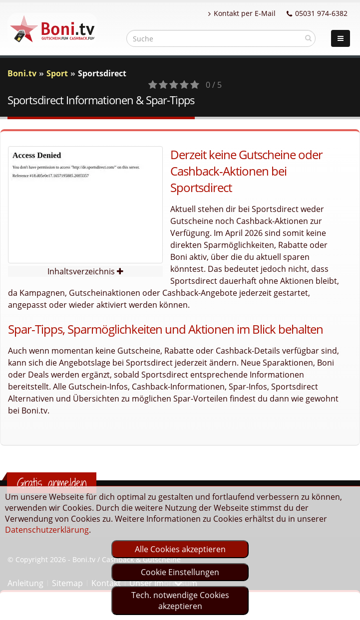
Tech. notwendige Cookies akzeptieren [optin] (180, 601)
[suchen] (308, 38)
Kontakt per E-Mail (242, 13)
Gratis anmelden (51, 482)
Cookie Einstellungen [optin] (180, 572)
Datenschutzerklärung (47, 529)
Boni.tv (21, 73)
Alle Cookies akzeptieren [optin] (180, 549)
